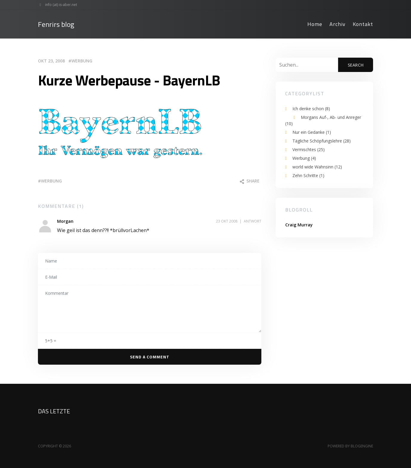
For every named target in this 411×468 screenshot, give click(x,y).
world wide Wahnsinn (317, 167)
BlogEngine (362, 446)
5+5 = (50, 340)
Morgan (65, 221)
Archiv (337, 24)
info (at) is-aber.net (56, 5)
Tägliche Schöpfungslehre (321, 141)
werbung (51, 181)
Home (314, 24)
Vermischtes (308, 149)
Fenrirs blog (56, 24)
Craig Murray (299, 225)
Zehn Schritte (308, 175)
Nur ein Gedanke (311, 132)
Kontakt (363, 24)
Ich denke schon (311, 108)
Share (250, 181)
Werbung (81, 61)
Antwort (252, 221)
